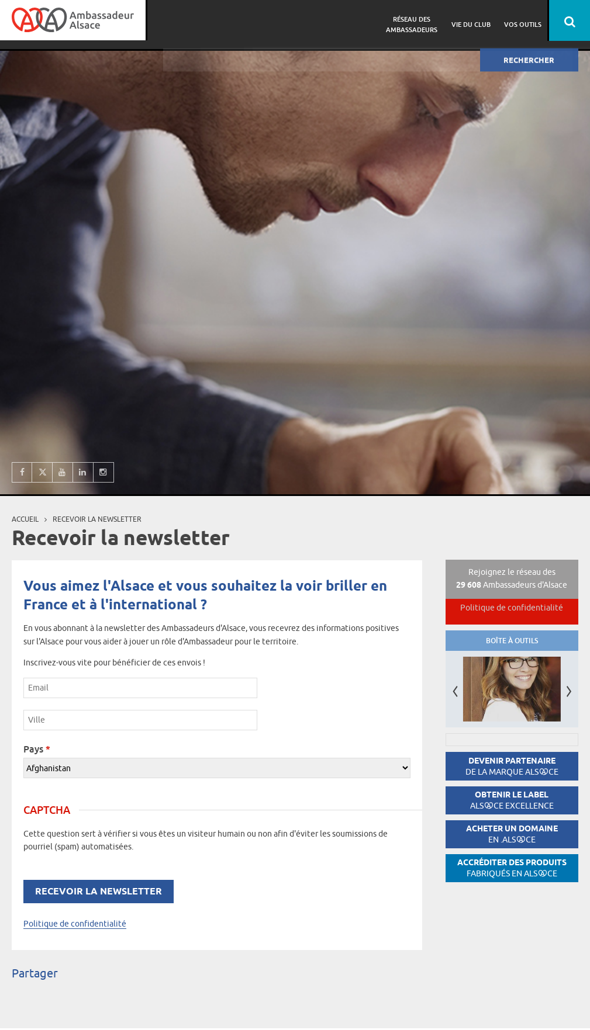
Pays (36, 749)
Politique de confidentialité (74, 923)
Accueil (25, 519)
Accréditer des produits (512, 868)
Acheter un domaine (512, 834)
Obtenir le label (512, 800)
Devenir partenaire (511, 766)
